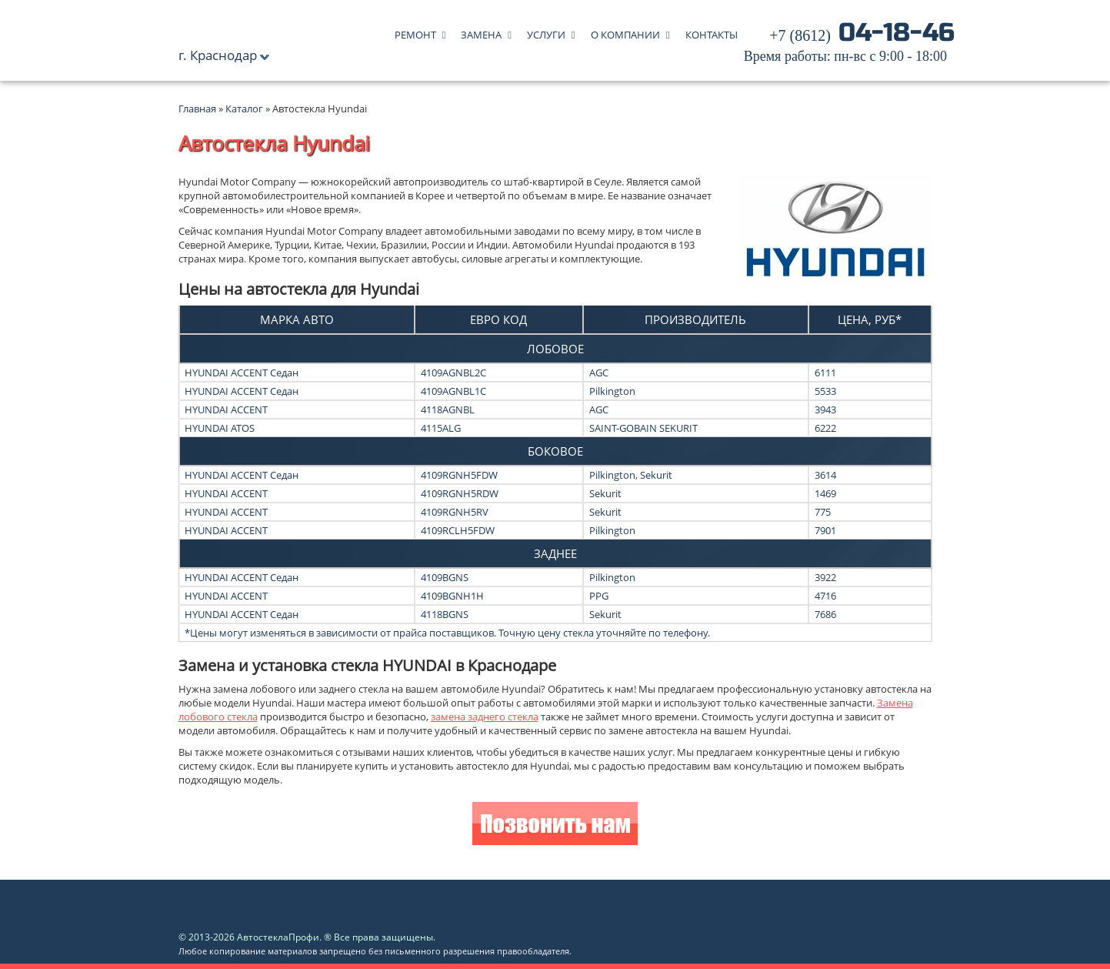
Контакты (711, 31)
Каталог (245, 108)
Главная (197, 108)
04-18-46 (849, 46)
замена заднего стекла (484, 716)
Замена (481, 31)
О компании (625, 31)
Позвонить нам (555, 825)
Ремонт (415, 31)
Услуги (546, 31)
